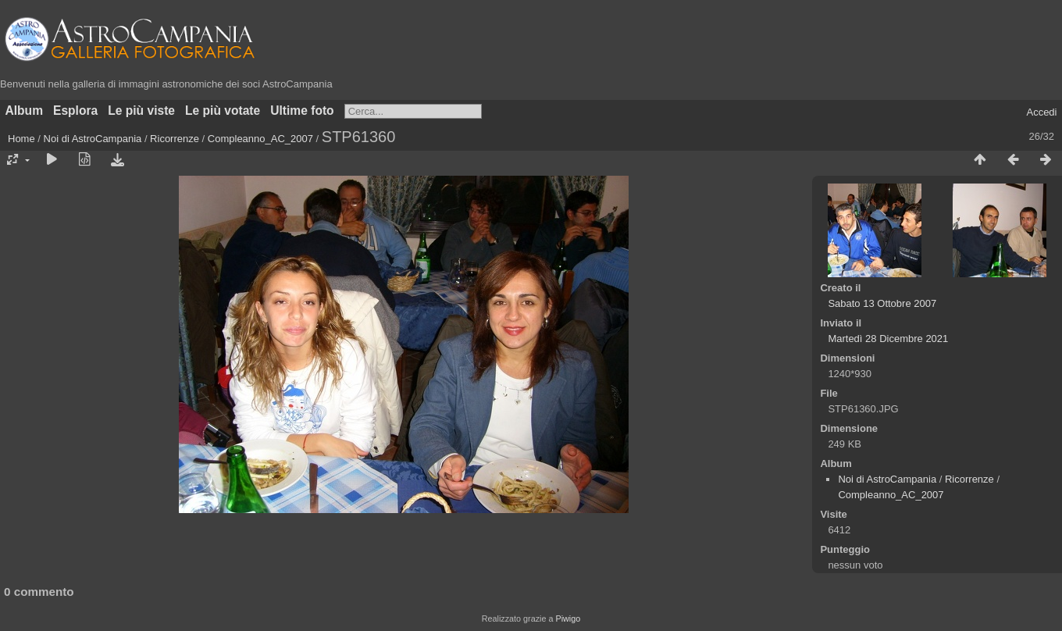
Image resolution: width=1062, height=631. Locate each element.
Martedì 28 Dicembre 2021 (888, 338)
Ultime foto (301, 110)
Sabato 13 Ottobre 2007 (882, 303)
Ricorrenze (174, 138)
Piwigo (567, 618)
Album (24, 110)
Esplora (75, 110)
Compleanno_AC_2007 (260, 138)
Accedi (1041, 112)
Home (21, 138)
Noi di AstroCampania (93, 138)
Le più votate (222, 110)
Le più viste (141, 110)
